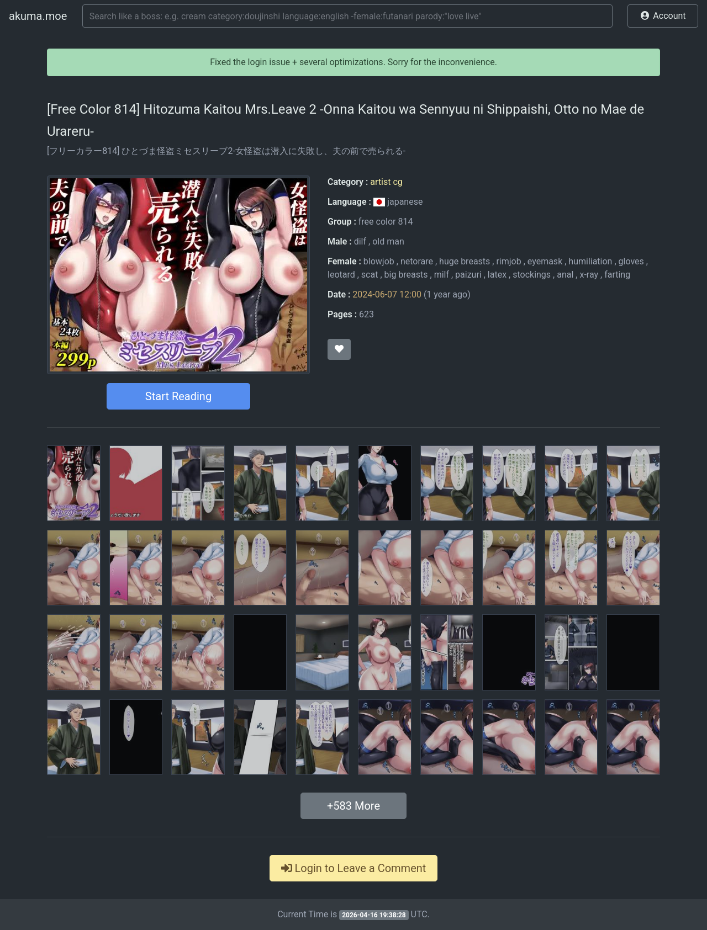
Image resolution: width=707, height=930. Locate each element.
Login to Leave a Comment (353, 868)
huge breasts (464, 261)
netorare (416, 261)
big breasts (406, 274)
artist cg (386, 182)
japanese (398, 201)
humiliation (590, 261)
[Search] (347, 16)
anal (565, 274)
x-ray (588, 274)
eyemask (544, 261)
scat (369, 274)
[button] (662, 16)
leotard (341, 274)
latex (497, 274)
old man (388, 241)
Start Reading (178, 396)
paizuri (468, 274)
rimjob (508, 261)
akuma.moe (38, 16)
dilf (360, 241)
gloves (631, 261)
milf (441, 274)
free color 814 (385, 221)
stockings (532, 274)
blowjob (378, 261)
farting (617, 274)
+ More (353, 805)
